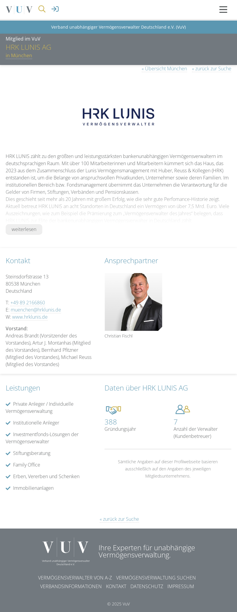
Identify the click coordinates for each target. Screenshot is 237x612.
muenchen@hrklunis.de (36, 309)
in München (19, 55)
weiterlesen (24, 229)
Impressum (180, 586)
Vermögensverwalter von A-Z (75, 577)
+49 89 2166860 (27, 302)
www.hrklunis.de (30, 317)
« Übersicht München (164, 68)
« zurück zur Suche (211, 68)
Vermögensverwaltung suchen (156, 577)
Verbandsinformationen (71, 586)
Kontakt (116, 586)
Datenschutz (146, 586)
